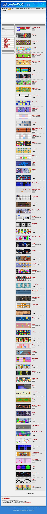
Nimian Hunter (6, 40)
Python (5, 43)
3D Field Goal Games (7, 44)
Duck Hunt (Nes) (6, 45)
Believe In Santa (6, 41)
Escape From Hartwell (7, 39)
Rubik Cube (5, 38)
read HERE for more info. (27, 502)
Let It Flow (5, 42)
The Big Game (6, 46)
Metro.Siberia (6, 47)
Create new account (5, 33)
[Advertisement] (23, 16)
